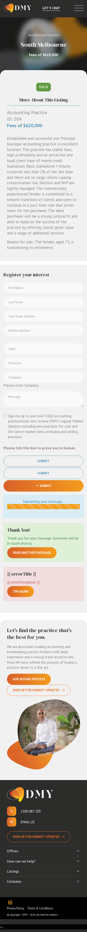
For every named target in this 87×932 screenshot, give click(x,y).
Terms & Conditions (40, 908)
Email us (28, 822)
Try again (20, 591)
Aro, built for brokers (47, 914)
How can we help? (21, 861)
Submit (43, 461)
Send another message (32, 553)
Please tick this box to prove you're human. (39, 448)
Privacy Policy (15, 908)
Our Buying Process (29, 679)
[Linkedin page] (11, 903)
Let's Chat (51, 8)
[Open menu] (79, 8)
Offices (12, 851)
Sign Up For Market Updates (36, 690)
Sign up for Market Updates (36, 837)
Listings (13, 871)
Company (14, 881)
